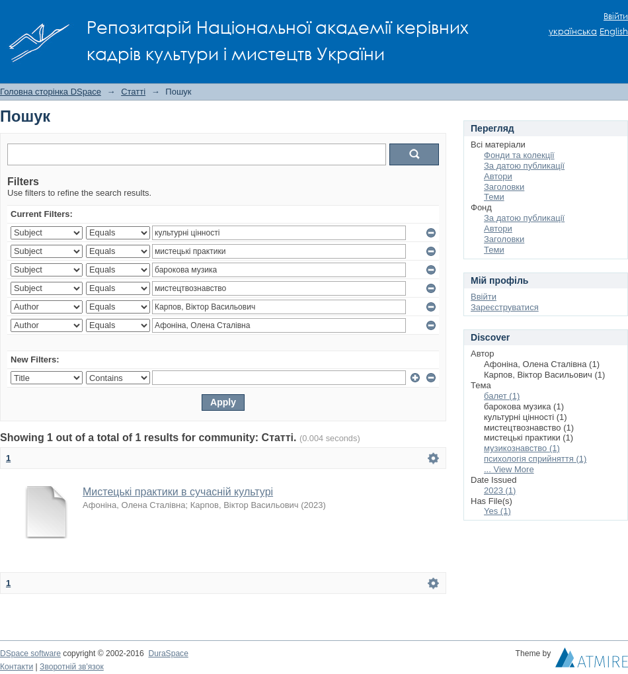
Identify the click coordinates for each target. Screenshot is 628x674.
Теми (494, 197)
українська (573, 31)
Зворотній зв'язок (72, 666)
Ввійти (616, 16)
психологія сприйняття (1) (535, 459)
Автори (498, 176)
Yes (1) (497, 511)
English (614, 31)
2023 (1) (500, 490)
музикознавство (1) (522, 448)
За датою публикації (524, 166)
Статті (133, 92)
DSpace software (30, 653)
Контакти (16, 666)
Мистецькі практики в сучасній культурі (178, 491)
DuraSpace (168, 653)
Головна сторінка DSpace (50, 92)
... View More (509, 469)
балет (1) (502, 396)
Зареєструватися (505, 307)
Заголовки (504, 187)
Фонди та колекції (519, 155)
